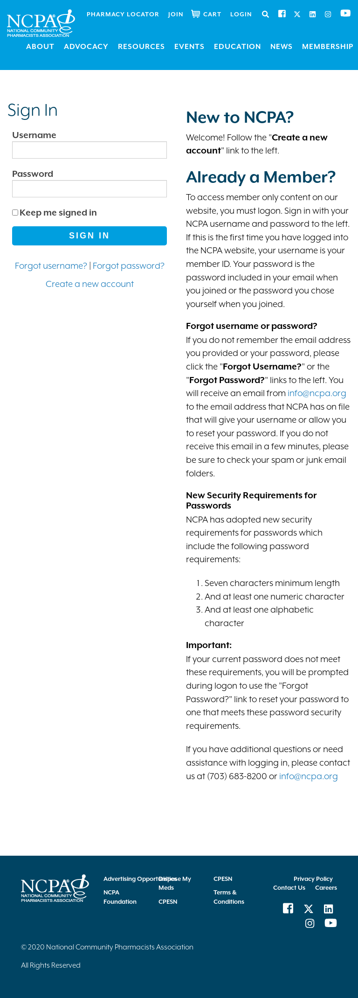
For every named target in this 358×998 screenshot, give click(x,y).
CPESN (167, 901)
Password (32, 173)
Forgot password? (129, 265)
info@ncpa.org (317, 393)
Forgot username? (51, 265)
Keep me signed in (58, 212)
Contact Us (289, 887)
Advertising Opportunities (140, 878)
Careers (326, 887)
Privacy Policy (313, 878)
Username (34, 135)
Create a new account (90, 284)
